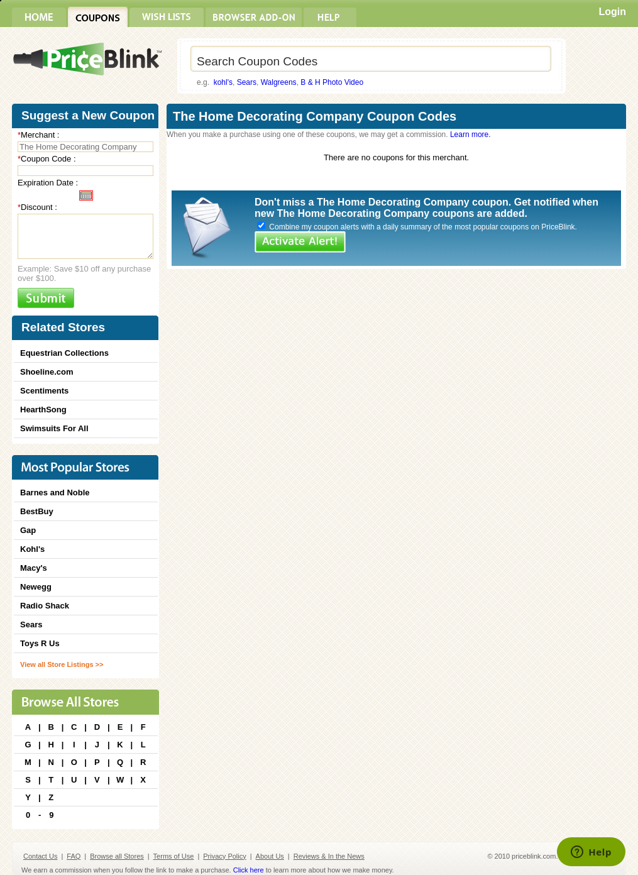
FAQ (73, 856)
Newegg (36, 587)
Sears (246, 82)
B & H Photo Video (331, 82)
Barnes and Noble (55, 492)
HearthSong (43, 409)
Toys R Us (40, 643)
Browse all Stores (117, 856)
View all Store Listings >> (61, 664)
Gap (28, 530)
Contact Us (40, 856)
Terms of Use (173, 856)
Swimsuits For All (54, 428)
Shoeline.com (47, 372)
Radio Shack (44, 605)
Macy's (33, 568)
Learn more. (470, 134)
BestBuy (36, 511)
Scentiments (44, 390)
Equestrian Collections (64, 353)
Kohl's (32, 549)
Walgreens (279, 82)
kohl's (223, 82)
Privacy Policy (224, 856)
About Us (270, 856)
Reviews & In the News (329, 856)
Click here (248, 870)
